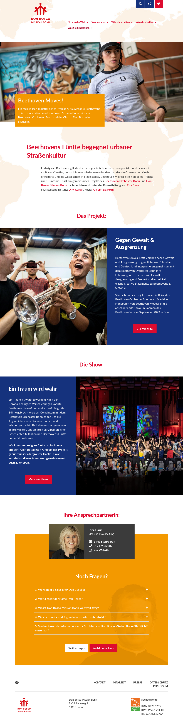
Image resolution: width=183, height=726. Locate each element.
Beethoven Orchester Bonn (122, 181)
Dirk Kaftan (76, 189)
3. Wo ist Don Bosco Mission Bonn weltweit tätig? (91, 607)
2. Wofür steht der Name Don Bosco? (91, 598)
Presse (137, 682)
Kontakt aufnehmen (103, 648)
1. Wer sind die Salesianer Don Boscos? (91, 589)
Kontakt (99, 682)
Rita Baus (133, 185)
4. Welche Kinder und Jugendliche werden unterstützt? (91, 617)
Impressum (160, 686)
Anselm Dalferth (103, 189)
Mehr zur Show (38, 479)
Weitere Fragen (76, 648)
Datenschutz (159, 682)
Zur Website (145, 328)
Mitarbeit (119, 682)
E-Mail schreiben (104, 541)
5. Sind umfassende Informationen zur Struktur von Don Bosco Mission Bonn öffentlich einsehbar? (91, 628)
